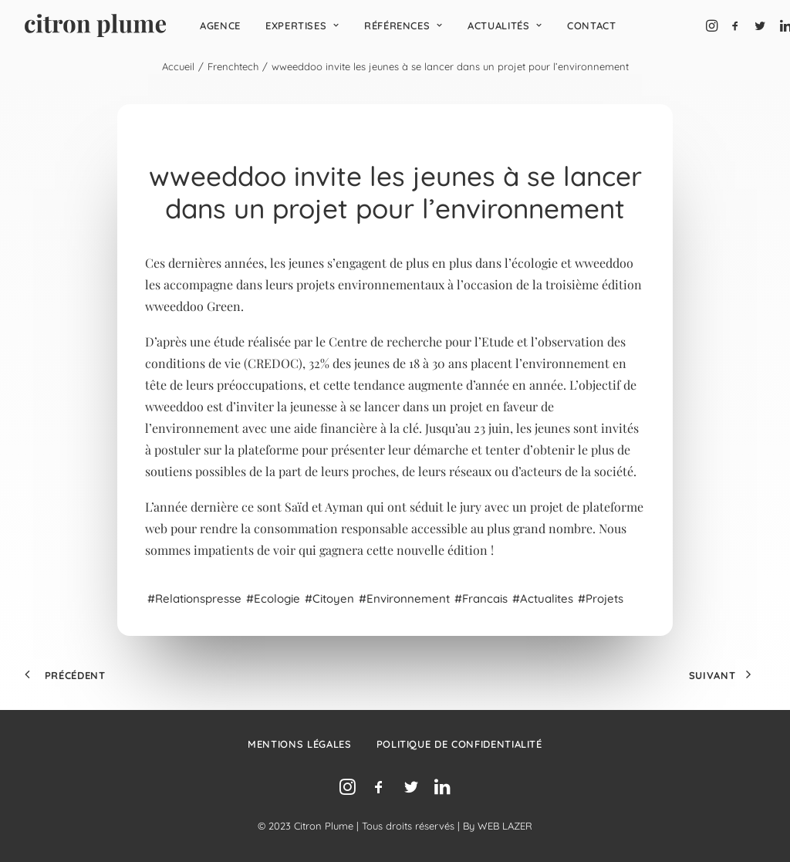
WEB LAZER (505, 826)
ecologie (277, 598)
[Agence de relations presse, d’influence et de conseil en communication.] (95, 25)
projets (604, 598)
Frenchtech (233, 66)
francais (485, 598)
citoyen (333, 598)
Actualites (546, 598)
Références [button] (403, 25)
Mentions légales (299, 744)
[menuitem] (220, 25)
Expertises (302, 25)
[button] (713, 25)
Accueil (178, 66)
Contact (591, 25)
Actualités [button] (505, 25)
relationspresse (198, 598)
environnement (408, 598)
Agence (220, 25)
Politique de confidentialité (459, 744)
